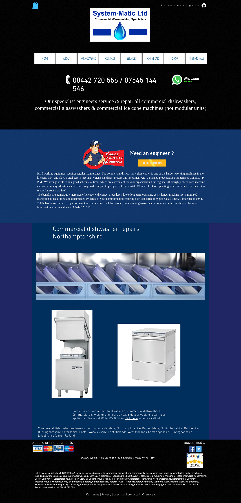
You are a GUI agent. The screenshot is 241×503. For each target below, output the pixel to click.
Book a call (133, 495)
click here (131, 418)
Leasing (118, 495)
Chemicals (149, 495)
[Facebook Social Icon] (192, 449)
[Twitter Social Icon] (199, 449)
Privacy (106, 495)
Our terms (92, 495)
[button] (35, 5)
